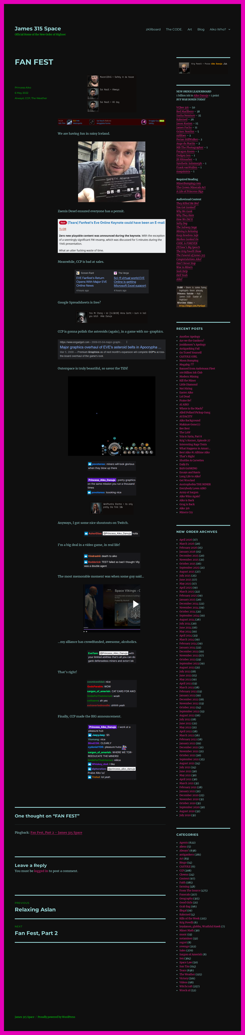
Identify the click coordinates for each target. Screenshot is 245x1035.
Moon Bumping (188, 360)
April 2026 (185, 539)
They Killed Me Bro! (187, 203)
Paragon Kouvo (185, 151)
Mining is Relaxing (187, 231)
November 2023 (188, 655)
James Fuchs (184, 127)
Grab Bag (184, 906)
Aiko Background (189, 420)
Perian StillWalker (187, 139)
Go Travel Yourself (190, 352)
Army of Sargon (188, 492)
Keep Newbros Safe (187, 235)
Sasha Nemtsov (185, 115)
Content (184, 878)
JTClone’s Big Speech (188, 247)
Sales (182, 950)
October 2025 (187, 563)
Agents (183, 842)
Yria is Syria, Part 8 (190, 436)
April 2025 (185, 587)
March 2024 (186, 639)
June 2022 (185, 723)
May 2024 (185, 631)
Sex (181, 958)
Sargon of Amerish (190, 954)
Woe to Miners (184, 267)
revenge (184, 946)
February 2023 (188, 691)
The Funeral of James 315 (190, 255)
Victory (183, 978)
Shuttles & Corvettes (191, 460)
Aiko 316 (184, 508)
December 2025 (188, 555)
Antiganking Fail (189, 348)
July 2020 (185, 815)
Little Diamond (188, 384)
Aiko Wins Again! (189, 496)
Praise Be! (185, 400)
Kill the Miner (187, 380)
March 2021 (186, 783)
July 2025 (185, 575)
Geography (186, 898)
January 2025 (187, 599)
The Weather (39, 98)
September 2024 (189, 615)
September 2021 (189, 759)
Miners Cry (186, 512)
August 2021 (186, 763)
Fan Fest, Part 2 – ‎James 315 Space (56, 832)
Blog (200, 29)
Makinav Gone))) (189, 424)
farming (184, 886)
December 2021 (188, 747)
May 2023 (185, 679)
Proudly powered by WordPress (56, 1017)
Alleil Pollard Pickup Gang (194, 412)
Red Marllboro (185, 111)
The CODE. (174, 29)
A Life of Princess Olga (189, 191)
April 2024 (185, 635)
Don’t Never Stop (186, 263)
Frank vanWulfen (186, 167)
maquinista (183, 171)
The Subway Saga (186, 227)
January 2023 (187, 695)
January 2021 (187, 791)
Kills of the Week (189, 918)
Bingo (183, 862)
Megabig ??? (186, 364)
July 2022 (185, 719)
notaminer (185, 938)
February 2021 (187, 787)
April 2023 (185, 683)
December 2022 (188, 699)
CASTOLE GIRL (188, 356)
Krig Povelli (186, 922)
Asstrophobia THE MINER (195, 484)
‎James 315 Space (38, 28)
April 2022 (185, 731)
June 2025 (185, 579)
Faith (182, 882)
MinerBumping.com (188, 183)
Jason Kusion (184, 123)
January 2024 (187, 647)
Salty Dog (181, 223)
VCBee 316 (182, 107)
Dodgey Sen (183, 155)
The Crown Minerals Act (191, 187)
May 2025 (185, 583)
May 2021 (185, 775)
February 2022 (188, 739)
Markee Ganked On (187, 239)
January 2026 (187, 551)
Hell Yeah (182, 275)
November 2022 (189, 703)
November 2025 (189, 559)
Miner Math (186, 930)
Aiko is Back (186, 500)
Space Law (185, 962)
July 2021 (184, 767)
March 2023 (186, 687)
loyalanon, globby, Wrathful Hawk (200, 926)
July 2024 (185, 623)
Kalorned (181, 119)
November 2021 (188, 751)
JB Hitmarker (184, 159)
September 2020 (189, 807)
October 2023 (187, 659)
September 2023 (189, 663)
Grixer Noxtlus (185, 131)
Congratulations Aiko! (188, 259)
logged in (41, 871)
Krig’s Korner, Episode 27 (194, 440)
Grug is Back (187, 504)
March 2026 (186, 543)
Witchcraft (185, 986)
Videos (183, 982)
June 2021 (185, 771)
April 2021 (185, 779)
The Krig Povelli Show (188, 251)
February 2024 (188, 643)
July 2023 (184, 671)
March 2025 (186, 591)
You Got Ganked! (186, 207)
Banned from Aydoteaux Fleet (197, 368)
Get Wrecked (187, 480)
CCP (27, 98)
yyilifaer (181, 135)
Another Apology (189, 336)
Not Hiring (185, 388)
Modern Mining (189, 376)
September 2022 (189, 711)
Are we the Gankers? (191, 340)
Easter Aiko (186, 392)
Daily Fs (184, 464)
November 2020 (189, 799)
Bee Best (184, 428)
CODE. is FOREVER (186, 243)
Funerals (184, 894)
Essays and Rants (189, 472)
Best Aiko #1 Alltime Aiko (194, 452)
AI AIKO (184, 404)
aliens (183, 846)
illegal (183, 910)
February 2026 (188, 547)
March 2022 (186, 735)
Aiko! (179, 279)
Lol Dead (184, 396)
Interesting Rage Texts (193, 444)
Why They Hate (185, 215)
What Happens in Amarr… (195, 448)
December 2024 (188, 603)
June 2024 (185, 627)
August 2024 (187, 619)
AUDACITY (185, 416)
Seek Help (182, 271)
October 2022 (187, 707)
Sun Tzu (184, 966)
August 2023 (186, 667)
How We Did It (184, 219)
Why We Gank (184, 211)
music (183, 934)
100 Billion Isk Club (190, 372)
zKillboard (153, 29)
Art (190, 29)
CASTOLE (185, 866)
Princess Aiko (23, 87)
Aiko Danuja (201, 95)
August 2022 (187, 715)
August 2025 (187, 571)
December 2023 (188, 651)
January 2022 (187, 743)
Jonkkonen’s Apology (192, 344)
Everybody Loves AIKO (192, 488)
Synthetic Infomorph (189, 163)
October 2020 (187, 803)
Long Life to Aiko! (190, 476)
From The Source (189, 890)
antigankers (186, 854)
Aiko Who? (218, 29)
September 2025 (189, 567)
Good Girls (185, 902)
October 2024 (187, 611)
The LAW (184, 432)
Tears (182, 970)
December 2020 (188, 795)
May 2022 (185, 727)
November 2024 (189, 607)
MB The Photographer (189, 147)
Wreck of (184, 990)
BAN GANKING (188, 468)
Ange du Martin (185, 143)
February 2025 (188, 595)
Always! (19, 98)
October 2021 (187, 755)
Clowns (183, 874)
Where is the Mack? (191, 408)
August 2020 (187, 811)
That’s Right (187, 456)
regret (183, 942)
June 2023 (185, 675)
